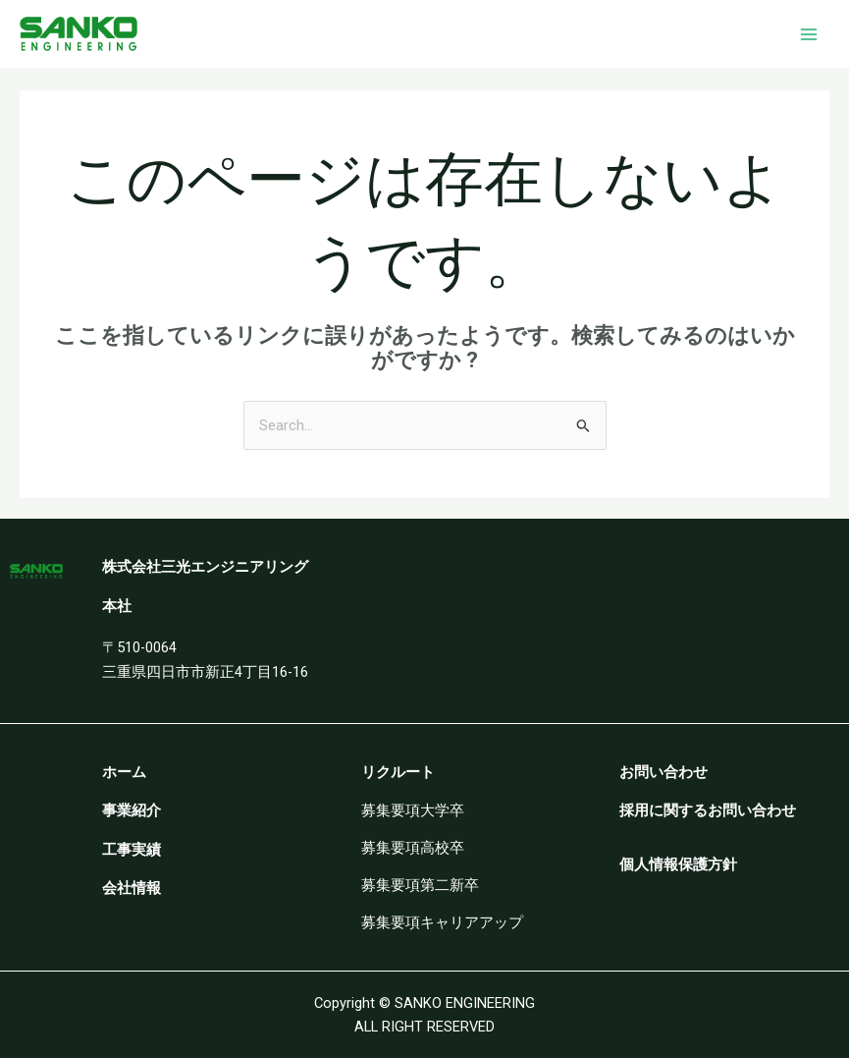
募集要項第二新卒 (420, 885)
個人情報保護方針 (678, 864)
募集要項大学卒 (412, 810)
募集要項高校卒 (412, 848)
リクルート (398, 772)
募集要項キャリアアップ (442, 922)
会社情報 (131, 888)
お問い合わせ (663, 772)
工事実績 (131, 850)
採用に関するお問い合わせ (707, 810)
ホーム (124, 772)
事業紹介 (131, 810)
